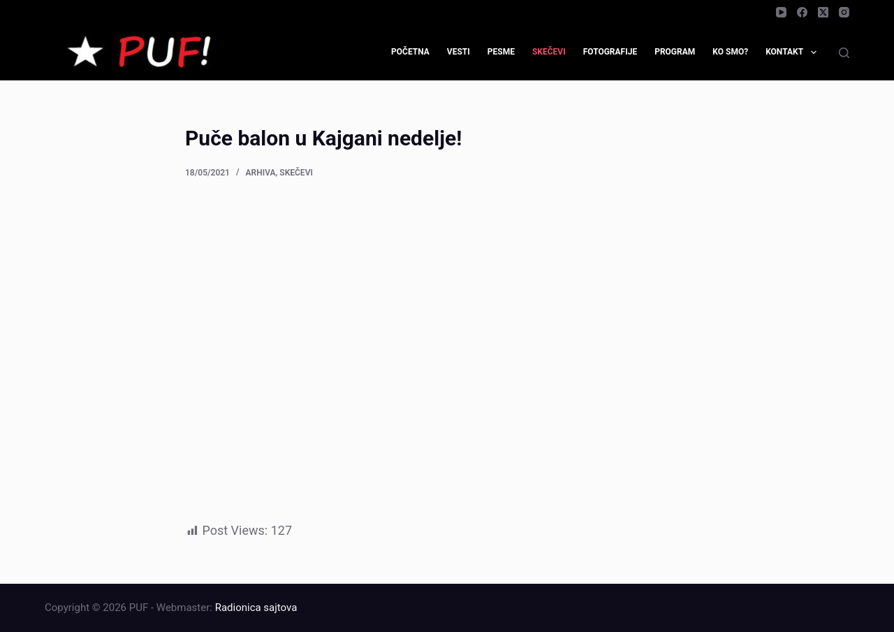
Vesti (458, 52)
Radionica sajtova (256, 607)
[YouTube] (781, 12)
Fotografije (610, 52)
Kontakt (793, 52)
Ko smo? (730, 52)
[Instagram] (844, 12)
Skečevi (549, 52)
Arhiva (261, 173)
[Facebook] (802, 12)
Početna (410, 52)
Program (674, 52)
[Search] (844, 53)
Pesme (501, 52)
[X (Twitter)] (823, 12)
